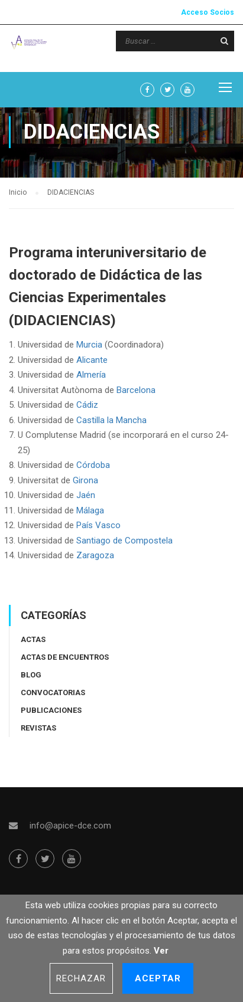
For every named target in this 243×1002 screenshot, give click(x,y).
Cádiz (88, 405)
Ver (161, 950)
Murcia (89, 344)
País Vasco (98, 525)
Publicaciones (51, 710)
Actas (33, 639)
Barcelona (135, 390)
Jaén (87, 495)
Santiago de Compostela (124, 540)
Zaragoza (95, 555)
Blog (31, 674)
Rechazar (81, 978)
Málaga (90, 510)
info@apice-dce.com (70, 825)
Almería (91, 374)
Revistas (38, 727)
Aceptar (158, 978)
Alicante (92, 360)
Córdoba (93, 465)
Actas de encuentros (65, 657)
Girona (85, 480)
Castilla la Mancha (111, 420)
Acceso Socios (207, 12)
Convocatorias (53, 692)
